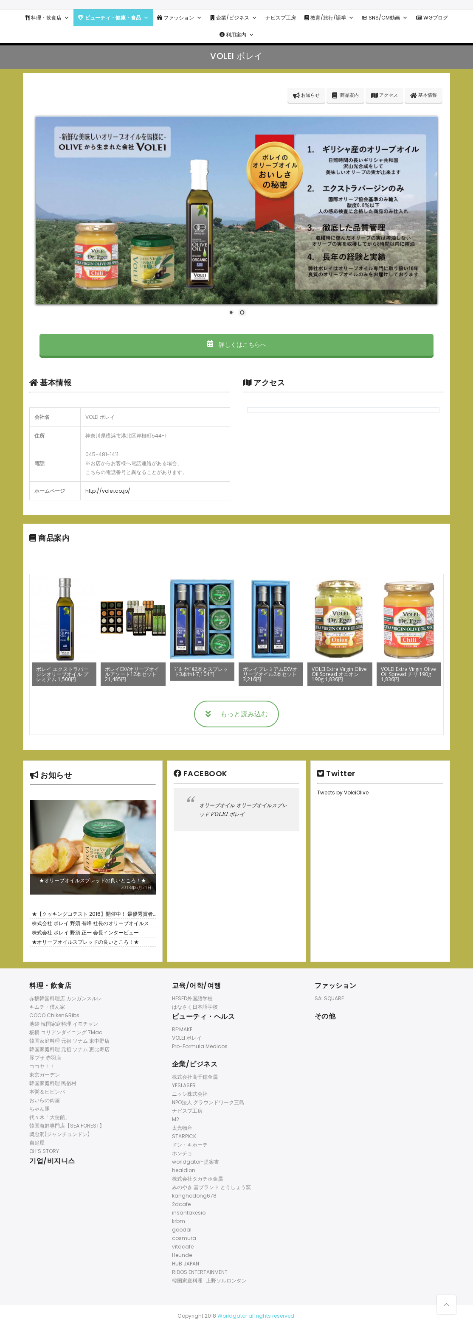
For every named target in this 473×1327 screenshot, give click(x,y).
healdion (183, 1170)
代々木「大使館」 (49, 1117)
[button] (66, 17)
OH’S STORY (44, 1151)
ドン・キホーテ (190, 1144)
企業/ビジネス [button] (233, 17)
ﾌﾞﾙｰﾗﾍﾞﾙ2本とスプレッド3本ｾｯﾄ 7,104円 (201, 671)
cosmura (184, 1238)
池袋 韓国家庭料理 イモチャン (63, 1023)
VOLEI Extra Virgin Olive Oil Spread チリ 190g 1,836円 (408, 674)
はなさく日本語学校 (195, 1006)
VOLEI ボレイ (187, 1037)
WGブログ (432, 17)
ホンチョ (182, 1153)
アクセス (384, 95)
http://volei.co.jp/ (107, 490)
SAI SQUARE (329, 998)
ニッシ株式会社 (190, 1093)
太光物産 (182, 1127)
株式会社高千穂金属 (195, 1076)
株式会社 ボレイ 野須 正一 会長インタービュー (85, 932)
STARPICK (184, 1136)
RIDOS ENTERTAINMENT (200, 1272)
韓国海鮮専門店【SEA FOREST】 (66, 1125)
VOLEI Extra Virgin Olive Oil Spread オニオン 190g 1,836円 (339, 674)
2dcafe (181, 1204)
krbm (178, 1221)
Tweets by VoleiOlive (343, 792)
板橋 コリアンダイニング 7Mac (65, 1032)
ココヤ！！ (42, 1066)
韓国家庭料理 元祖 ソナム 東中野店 (69, 1040)
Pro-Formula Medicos (200, 1046)
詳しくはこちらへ (236, 344)
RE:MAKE (182, 1029)
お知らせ (306, 95)
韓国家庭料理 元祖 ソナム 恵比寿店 (69, 1049)
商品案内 (345, 95)
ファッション (179, 17)
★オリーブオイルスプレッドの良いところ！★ (92, 880)
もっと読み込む (237, 714)
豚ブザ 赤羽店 (45, 1057)
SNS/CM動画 (385, 17)
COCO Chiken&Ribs (54, 1015)
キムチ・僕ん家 (47, 1006)
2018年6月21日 (136, 887)
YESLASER (184, 1085)
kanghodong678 (194, 1195)
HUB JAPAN (185, 1263)
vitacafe (183, 1246)
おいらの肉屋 (44, 1100)
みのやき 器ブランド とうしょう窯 (211, 1187)
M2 (175, 1119)
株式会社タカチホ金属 (197, 1178)
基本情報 (423, 95)
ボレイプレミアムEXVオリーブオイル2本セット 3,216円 (270, 674)
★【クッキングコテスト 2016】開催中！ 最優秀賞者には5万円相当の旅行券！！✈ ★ (92, 914)
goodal (181, 1229)
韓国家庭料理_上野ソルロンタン (209, 1280)
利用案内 (237, 34)
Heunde (182, 1255)
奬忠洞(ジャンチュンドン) (59, 1134)
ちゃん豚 (39, 1108)
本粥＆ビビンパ (47, 1091)
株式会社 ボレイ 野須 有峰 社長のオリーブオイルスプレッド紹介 (93, 924)
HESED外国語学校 (192, 998)
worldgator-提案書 (195, 1161)
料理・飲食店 (47, 17)
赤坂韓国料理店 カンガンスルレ (65, 998)
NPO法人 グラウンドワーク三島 (208, 1102)
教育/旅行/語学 (329, 17)
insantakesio (189, 1212)
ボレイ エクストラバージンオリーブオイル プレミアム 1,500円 (62, 674)
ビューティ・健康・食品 (113, 17)
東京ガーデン (44, 1074)
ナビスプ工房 (280, 17)
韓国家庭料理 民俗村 (52, 1083)
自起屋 (37, 1142)
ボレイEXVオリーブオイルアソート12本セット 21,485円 (132, 674)
